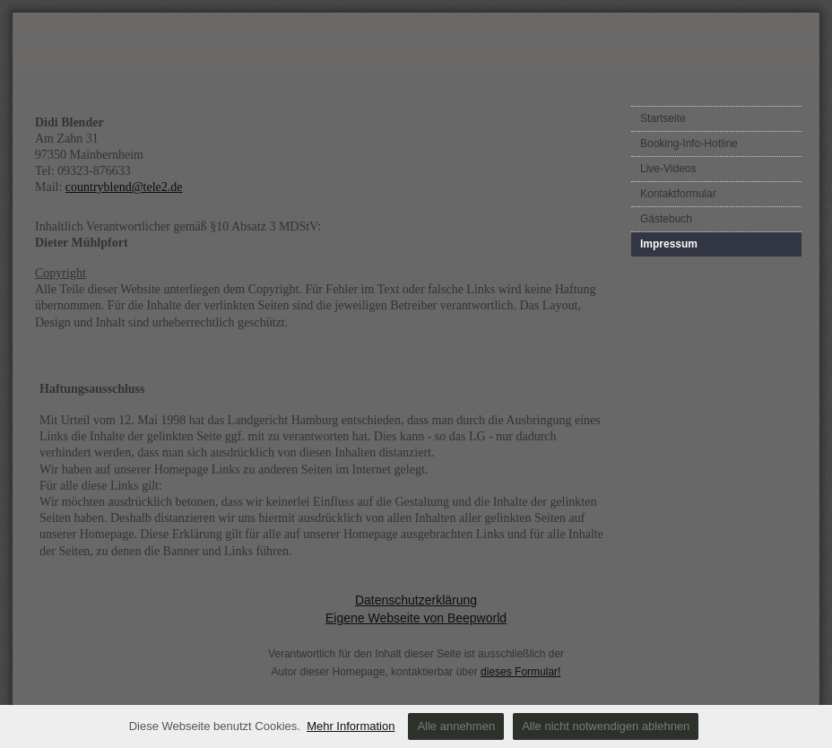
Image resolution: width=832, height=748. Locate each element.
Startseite (663, 118)
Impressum (669, 244)
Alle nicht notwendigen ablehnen (605, 726)
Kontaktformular (678, 193)
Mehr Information (350, 726)
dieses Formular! (520, 671)
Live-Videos (668, 168)
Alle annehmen (456, 726)
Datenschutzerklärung (416, 600)
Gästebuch (666, 219)
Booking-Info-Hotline (689, 143)
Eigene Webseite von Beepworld (416, 618)
